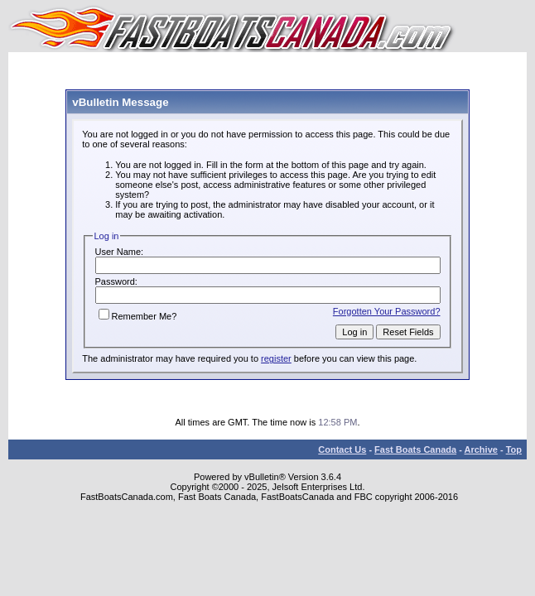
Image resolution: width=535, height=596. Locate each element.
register (276, 358)
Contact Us (342, 449)
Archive (481, 449)
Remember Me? (138, 316)
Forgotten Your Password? (387, 311)
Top (514, 449)
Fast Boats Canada (415, 449)
